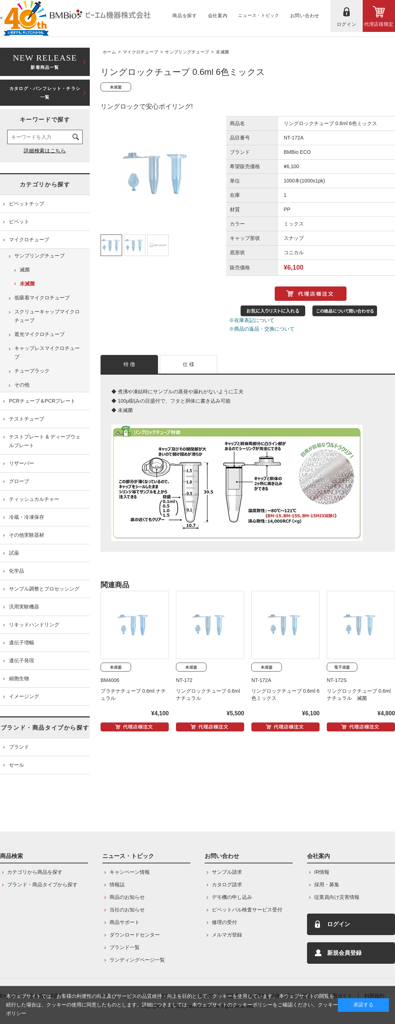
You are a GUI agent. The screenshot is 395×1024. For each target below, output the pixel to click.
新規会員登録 (344, 953)
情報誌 (117, 884)
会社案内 (318, 856)
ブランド (19, 747)
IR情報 (321, 872)
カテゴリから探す (45, 184)
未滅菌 (222, 51)
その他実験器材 (26, 535)
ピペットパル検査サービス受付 (247, 909)
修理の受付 (224, 922)
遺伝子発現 (21, 660)
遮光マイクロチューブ (39, 334)
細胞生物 (19, 678)
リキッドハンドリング (34, 624)
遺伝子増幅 (21, 642)
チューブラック (32, 371)
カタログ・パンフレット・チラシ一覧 (44, 93)
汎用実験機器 (24, 607)
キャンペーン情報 (130, 872)
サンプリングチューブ (187, 51)
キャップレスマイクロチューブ (47, 352)
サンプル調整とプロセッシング (44, 589)
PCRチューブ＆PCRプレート (42, 401)
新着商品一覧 (45, 61)
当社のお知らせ (127, 909)
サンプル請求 (227, 872)
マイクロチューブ (140, 51)
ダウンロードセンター (135, 935)
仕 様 (189, 364)
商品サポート (125, 922)
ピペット (19, 221)
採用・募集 (326, 884)
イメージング (24, 696)
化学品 (16, 571)
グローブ (19, 481)
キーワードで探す (45, 120)
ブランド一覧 (125, 947)
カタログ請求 (227, 884)
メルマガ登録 (227, 935)
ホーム (109, 51)
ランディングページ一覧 (137, 960)
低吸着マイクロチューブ (42, 297)
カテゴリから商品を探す (34, 872)
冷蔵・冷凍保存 (26, 517)
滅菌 (25, 269)
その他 (21, 385)
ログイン (338, 924)
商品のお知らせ (127, 897)
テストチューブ (26, 419)
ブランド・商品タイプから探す (45, 728)
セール (16, 765)
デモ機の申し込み (232, 897)
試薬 (14, 553)
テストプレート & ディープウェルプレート (44, 441)
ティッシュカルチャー (34, 499)
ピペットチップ (26, 204)
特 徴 (129, 364)
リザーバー (21, 463)
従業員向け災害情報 (336, 897)
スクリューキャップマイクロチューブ (47, 316)
